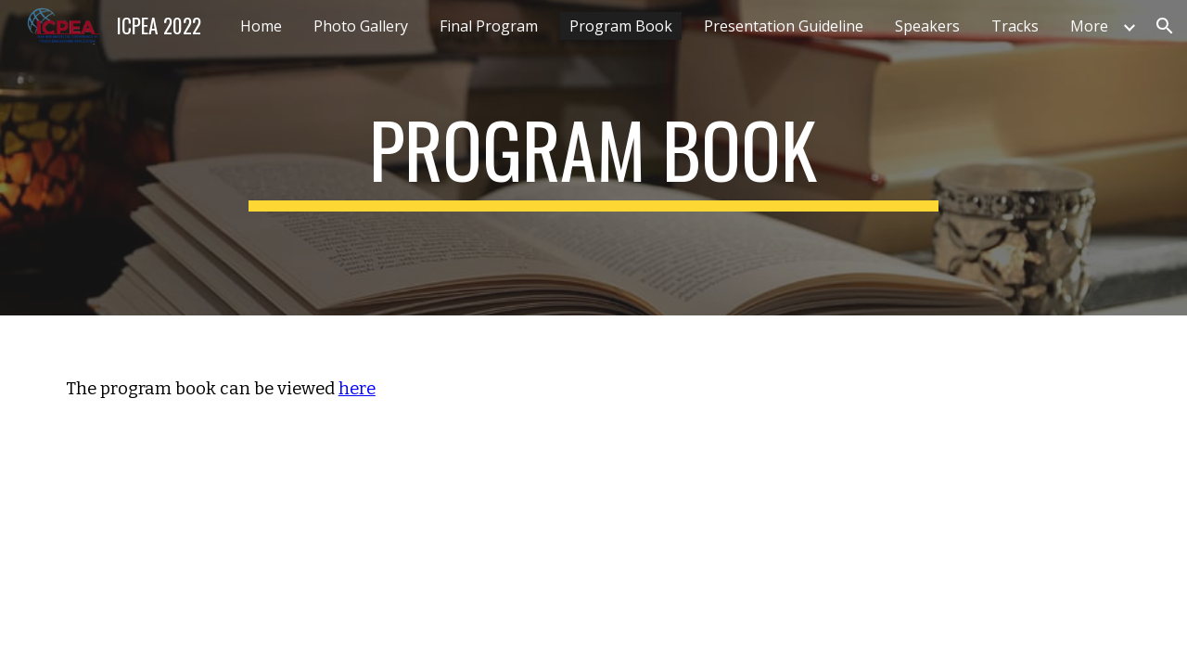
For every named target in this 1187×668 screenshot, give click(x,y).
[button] (1164, 26)
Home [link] (261, 26)
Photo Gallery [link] (360, 26)
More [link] (1089, 26)
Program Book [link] (620, 26)
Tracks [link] (1015, 26)
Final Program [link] (489, 26)
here (357, 389)
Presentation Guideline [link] (783, 26)
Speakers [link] (927, 26)
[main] (593, 157)
